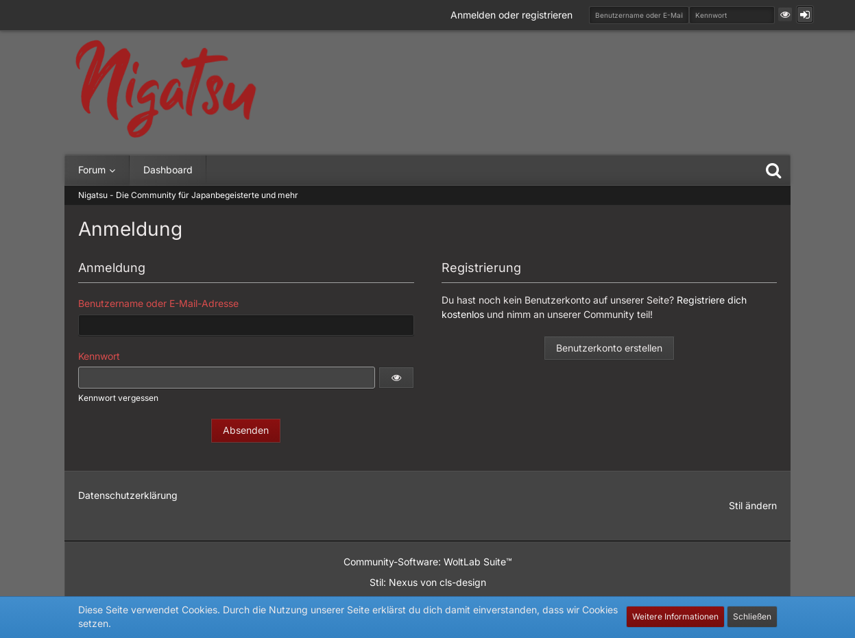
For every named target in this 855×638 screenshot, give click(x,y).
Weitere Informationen (675, 616)
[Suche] (773, 170)
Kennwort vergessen (118, 398)
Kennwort (99, 356)
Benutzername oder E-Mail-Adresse (158, 303)
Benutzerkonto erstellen (609, 348)
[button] (785, 14)
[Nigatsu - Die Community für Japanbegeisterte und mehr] (165, 89)
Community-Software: (428, 561)
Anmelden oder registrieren (511, 15)
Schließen (752, 616)
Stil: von (428, 582)
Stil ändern (753, 505)
